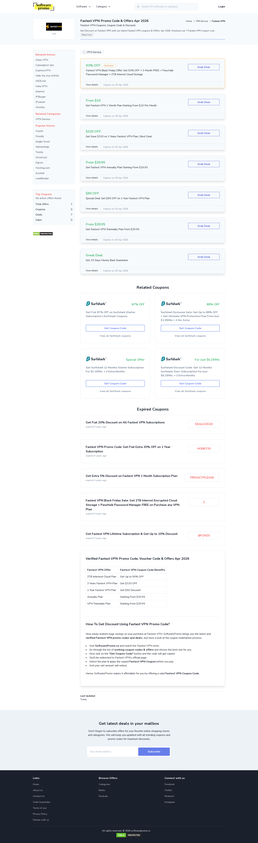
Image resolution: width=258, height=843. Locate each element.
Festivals (103, 796)
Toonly (39, 152)
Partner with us (41, 819)
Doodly (40, 136)
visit (54, 33)
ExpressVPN (43, 70)
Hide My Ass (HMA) (47, 76)
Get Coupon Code (115, 328)
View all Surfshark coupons (115, 336)
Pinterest (169, 796)
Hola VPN (41, 86)
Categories (104, 784)
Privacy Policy (40, 814)
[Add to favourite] (72, 21)
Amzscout (41, 157)
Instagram (170, 802)
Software (83, 6)
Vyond (39, 131)
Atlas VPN (42, 60)
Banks (102, 790)
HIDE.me (41, 81)
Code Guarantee (41, 802)
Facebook (170, 784)
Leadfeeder (42, 178)
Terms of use (40, 808)
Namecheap (42, 147)
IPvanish (40, 102)
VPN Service (201, 21)
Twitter (168, 790)
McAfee (40, 107)
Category (103, 6)
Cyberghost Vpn (45, 65)
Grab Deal (203, 67)
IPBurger (41, 97)
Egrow (39, 162)
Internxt (40, 91)
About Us (38, 790)
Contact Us (39, 796)
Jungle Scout (43, 141)
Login (221, 6)
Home (188, 21)
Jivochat (40, 173)
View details (92, 84)
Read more (87, 34)
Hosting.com (43, 168)
